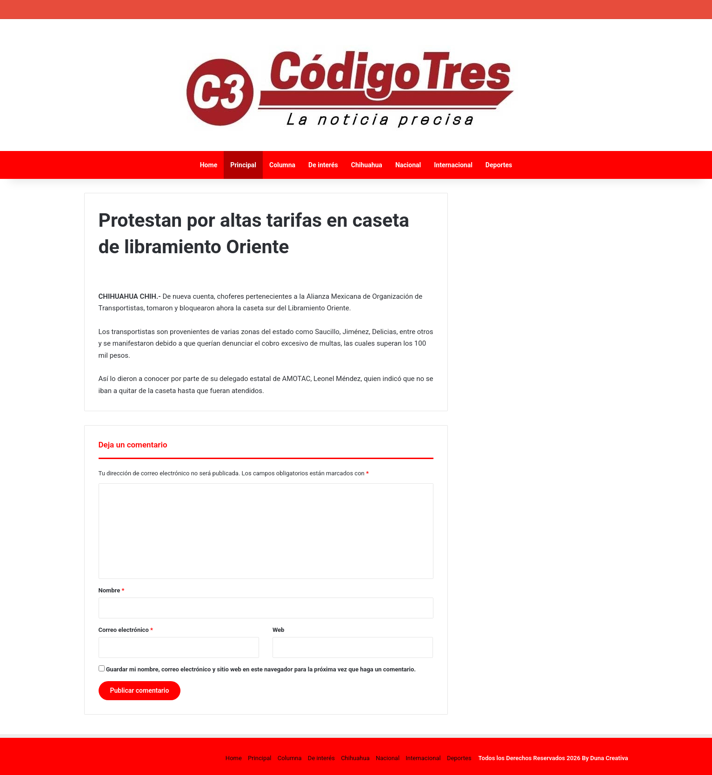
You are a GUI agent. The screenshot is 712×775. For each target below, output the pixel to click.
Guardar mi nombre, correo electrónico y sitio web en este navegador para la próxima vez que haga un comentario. (261, 669)
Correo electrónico (126, 629)
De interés (323, 165)
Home (208, 165)
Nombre (112, 590)
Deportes (499, 165)
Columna (282, 165)
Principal (243, 165)
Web (279, 629)
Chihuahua (366, 165)
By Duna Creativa (605, 758)
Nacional (408, 165)
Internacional (453, 165)
